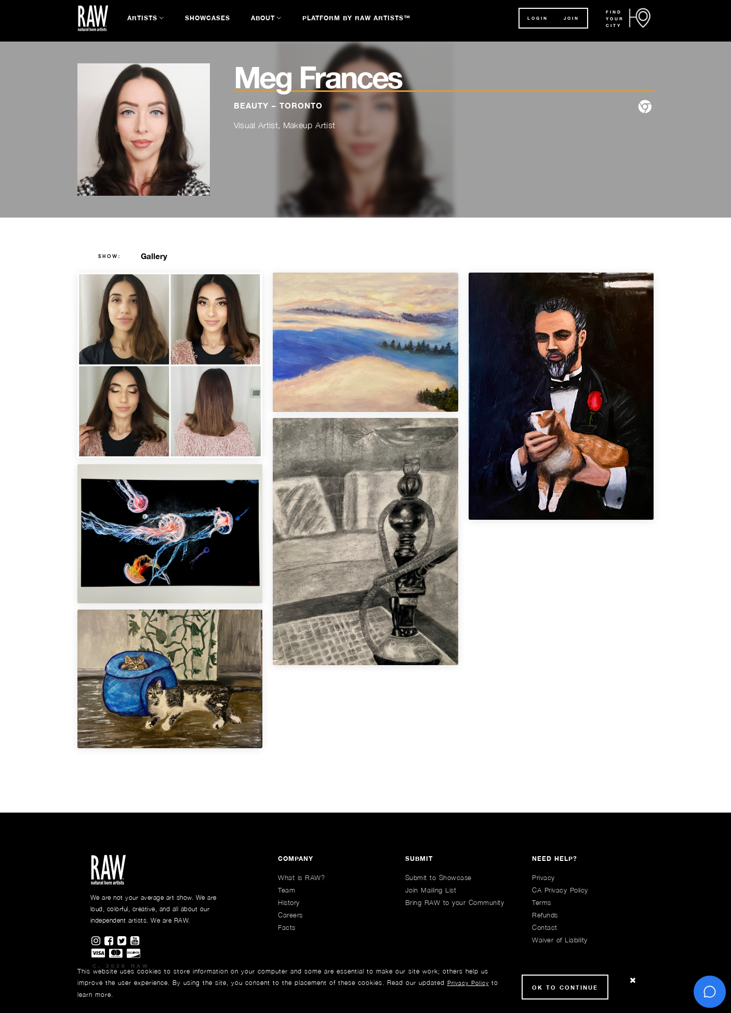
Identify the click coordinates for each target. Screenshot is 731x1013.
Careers (290, 915)
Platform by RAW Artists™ (356, 18)
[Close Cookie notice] (633, 981)
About (263, 18)
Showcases (207, 18)
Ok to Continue (565, 987)
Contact (544, 927)
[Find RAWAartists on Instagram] (97, 941)
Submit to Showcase (438, 877)
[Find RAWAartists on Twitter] (123, 941)
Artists (142, 18)
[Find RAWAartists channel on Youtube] (135, 941)
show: (110, 256)
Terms (541, 902)
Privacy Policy (468, 982)
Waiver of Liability (560, 940)
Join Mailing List (431, 890)
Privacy (543, 877)
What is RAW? (301, 877)
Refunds (545, 915)
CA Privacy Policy (560, 890)
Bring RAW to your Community (454, 902)
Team (286, 890)
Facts (287, 927)
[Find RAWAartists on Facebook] (110, 941)
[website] (645, 107)
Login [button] (537, 18)
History (289, 902)
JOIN (571, 18)
